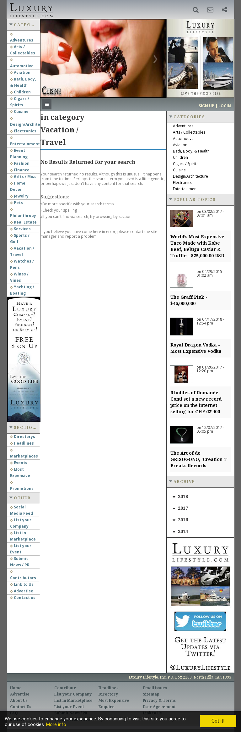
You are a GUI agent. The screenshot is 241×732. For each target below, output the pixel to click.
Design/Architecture (190, 176)
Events (18, 462)
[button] (195, 9)
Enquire (107, 707)
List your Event (69, 707)
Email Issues (155, 688)
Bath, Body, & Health (191, 151)
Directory (108, 694)
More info (56, 724)
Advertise (21, 591)
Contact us (22, 597)
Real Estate (23, 222)
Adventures (183, 126)
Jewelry (19, 196)
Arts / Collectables (189, 132)
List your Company (73, 694)
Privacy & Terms (159, 700)
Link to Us (22, 584)
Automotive (183, 138)
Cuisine (19, 111)
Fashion (19, 163)
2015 (183, 531)
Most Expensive (114, 700)
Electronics (23, 131)
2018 (183, 496)
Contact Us (20, 707)
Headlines (22, 443)
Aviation (20, 72)
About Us (18, 700)
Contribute (65, 688)
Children (20, 92)
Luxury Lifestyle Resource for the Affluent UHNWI (31, 9)
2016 (183, 519)
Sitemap (151, 694)
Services (20, 228)
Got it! (218, 721)
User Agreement (159, 707)
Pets (16, 202)
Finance (19, 170)
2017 (183, 508)
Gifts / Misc (23, 176)
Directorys (22, 436)
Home (16, 688)
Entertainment (185, 188)
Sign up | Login (215, 105)
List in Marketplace (73, 700)
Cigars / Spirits (185, 163)
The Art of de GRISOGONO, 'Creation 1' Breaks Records (199, 459)
